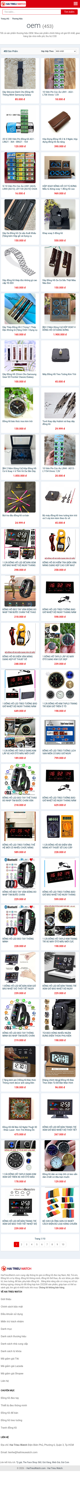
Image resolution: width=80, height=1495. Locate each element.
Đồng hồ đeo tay (10, 1398)
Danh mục (6, 1328)
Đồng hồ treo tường (11, 1420)
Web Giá (56, 1462)
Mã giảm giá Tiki (10, 1358)
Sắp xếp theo (47, 51)
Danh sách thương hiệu (13, 1336)
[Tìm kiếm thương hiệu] (31, 12)
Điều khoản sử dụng (12, 1314)
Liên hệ (5, 1380)
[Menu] (76, 3)
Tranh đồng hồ (9, 1427)
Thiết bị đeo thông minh (14, 1405)
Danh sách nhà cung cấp (14, 1343)
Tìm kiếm (69, 11)
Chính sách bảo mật (12, 1306)
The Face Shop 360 (32, 1462)
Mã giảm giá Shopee (12, 1373)
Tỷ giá (19, 1462)
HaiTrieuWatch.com (36, 1468)
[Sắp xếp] (65, 51)
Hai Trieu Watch (54, 1468)
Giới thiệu (6, 1299)
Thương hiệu (17, 19)
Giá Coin (65, 1462)
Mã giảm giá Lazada (12, 1366)
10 (63, 1244)
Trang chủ (5, 19)
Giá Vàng (46, 1462)
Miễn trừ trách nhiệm (12, 1321)
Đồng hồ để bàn (9, 1412)
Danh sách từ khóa (11, 1351)
